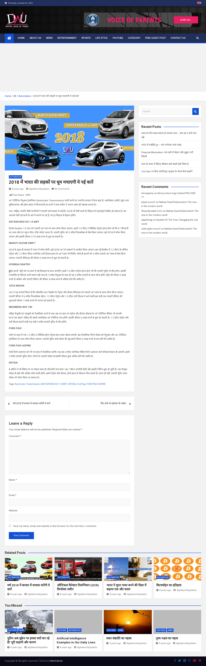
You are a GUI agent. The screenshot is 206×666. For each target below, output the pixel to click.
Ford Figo (81, 384)
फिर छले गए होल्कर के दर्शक (113, 403)
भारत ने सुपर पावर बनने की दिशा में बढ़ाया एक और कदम (126, 587)
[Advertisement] (103, 67)
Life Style (101, 37)
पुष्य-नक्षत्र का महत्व (167, 638)
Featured (12, 630)
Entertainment (67, 37)
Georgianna (147, 193)
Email (12, 495)
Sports (86, 37)
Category (134, 37)
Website (13, 510)
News (49, 37)
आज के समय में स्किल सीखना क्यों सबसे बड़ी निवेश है (165, 164)
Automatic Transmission (27, 384)
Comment (15, 436)
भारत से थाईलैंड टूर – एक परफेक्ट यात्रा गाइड (161, 144)
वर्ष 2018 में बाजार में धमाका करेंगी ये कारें (31, 403)
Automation (15, 177)
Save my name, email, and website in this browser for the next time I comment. (55, 526)
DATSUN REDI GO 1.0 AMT (54, 384)
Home (21, 37)
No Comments (62, 189)
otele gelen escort (150, 228)
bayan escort (148, 202)
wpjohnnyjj (146, 219)
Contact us (178, 37)
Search (195, 111)
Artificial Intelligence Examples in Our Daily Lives (76, 640)
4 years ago (14, 647)
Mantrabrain (56, 660)
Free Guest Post (155, 37)
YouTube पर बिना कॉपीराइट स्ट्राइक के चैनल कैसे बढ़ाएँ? (167, 171)
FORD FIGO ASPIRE (96, 384)
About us (35, 37)
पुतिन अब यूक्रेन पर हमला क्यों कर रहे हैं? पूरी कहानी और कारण (28, 640)
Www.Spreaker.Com (151, 211)
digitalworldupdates (37, 189)
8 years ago (16, 189)
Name (13, 479)
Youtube (117, 37)
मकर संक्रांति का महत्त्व (118, 638)
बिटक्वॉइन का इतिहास (168, 585)
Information (75, 630)
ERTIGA (72, 384)
